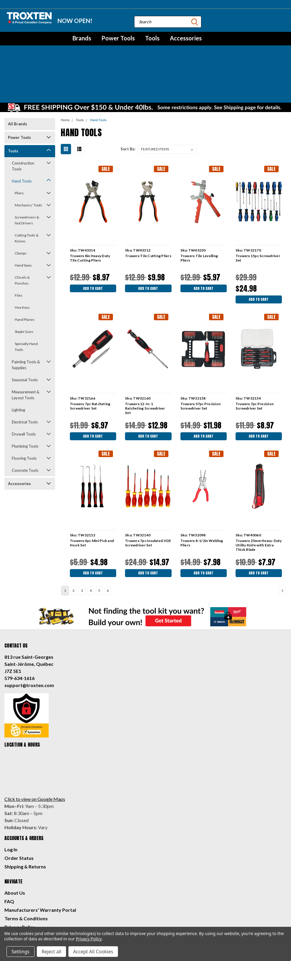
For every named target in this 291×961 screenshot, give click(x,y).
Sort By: (128, 106)
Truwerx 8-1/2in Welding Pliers (201, 503)
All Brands (17, 80)
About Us (14, 854)
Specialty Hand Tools (26, 303)
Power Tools (118, 38)
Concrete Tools (25, 427)
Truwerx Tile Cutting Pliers (148, 213)
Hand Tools (22, 138)
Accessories (186, 38)
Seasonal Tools (25, 336)
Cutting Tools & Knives (27, 195)
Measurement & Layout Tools (25, 351)
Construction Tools (23, 123)
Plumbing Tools (25, 403)
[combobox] (167, 22)
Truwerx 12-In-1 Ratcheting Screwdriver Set (145, 366)
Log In (10, 811)
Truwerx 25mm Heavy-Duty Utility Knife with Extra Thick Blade (258, 505)
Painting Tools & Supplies (26, 321)
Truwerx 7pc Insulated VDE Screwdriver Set (148, 503)
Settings (20, 951)
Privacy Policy (19, 889)
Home (65, 77)
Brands (82, 38)
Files (18, 252)
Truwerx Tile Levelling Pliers (199, 215)
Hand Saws (23, 222)
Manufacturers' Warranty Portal (40, 872)
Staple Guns (24, 288)
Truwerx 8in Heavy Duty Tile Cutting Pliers (89, 215)
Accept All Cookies (93, 951)
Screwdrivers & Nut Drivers (27, 177)
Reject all (51, 951)
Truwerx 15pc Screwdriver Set (257, 215)
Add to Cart (92, 246)
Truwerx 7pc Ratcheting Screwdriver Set (89, 364)
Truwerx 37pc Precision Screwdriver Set (200, 364)
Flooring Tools (24, 415)
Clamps (21, 210)
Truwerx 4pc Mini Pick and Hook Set (91, 503)
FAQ (9, 863)
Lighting (18, 366)
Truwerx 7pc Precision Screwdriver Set (254, 364)
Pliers (19, 150)
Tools (152, 38)
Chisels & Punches (22, 237)
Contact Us (16, 897)
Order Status (19, 820)
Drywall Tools (24, 391)
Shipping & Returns (25, 828)
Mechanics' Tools (28, 162)
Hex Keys (22, 264)
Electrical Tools (25, 379)
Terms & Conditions (26, 880)
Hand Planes (24, 276)
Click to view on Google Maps (34, 761)
